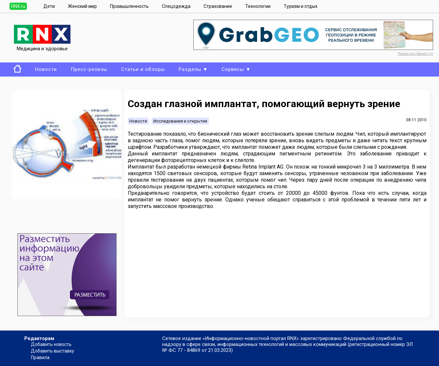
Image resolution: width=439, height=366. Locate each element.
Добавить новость (51, 344)
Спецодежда (176, 6)
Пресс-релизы (89, 69)
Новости (46, 69)
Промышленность (129, 6)
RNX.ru (18, 6)
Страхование (218, 6)
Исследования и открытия (180, 121)
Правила (40, 357)
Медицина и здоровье (42, 46)
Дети (49, 6)
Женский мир (82, 6)
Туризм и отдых (301, 6)
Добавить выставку (52, 351)
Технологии (258, 6)
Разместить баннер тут (415, 54)
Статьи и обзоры (143, 69)
